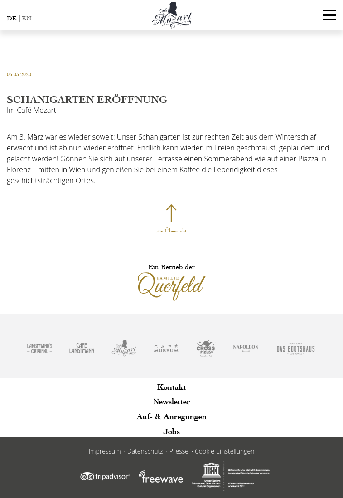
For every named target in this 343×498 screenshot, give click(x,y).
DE (12, 18)
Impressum (105, 451)
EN (26, 18)
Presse (178, 451)
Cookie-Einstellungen (224, 451)
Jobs (171, 431)
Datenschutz (145, 451)
